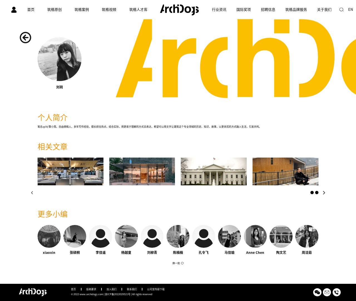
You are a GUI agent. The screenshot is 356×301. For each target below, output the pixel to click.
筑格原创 (54, 9)
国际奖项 (243, 9)
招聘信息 (268, 9)
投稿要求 (91, 289)
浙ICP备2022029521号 (117, 294)
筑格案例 (82, 9)
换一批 (176, 263)
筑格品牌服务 (296, 9)
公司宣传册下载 (156, 289)
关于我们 (324, 9)
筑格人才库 (138, 9)
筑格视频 (109, 9)
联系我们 (132, 289)
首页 (30, 9)
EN (350, 9)
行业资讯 (219, 9)
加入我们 (112, 289)
